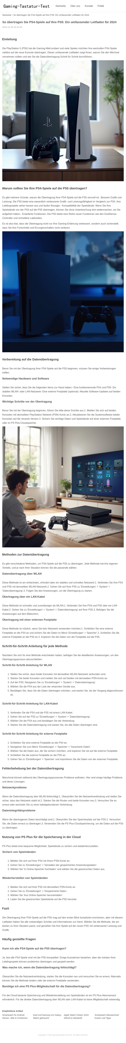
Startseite (60, 6)
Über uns (75, 6)
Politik (101, 6)
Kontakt (89, 6)
